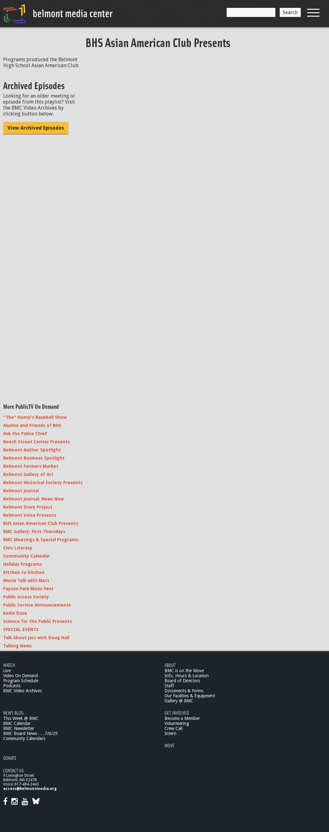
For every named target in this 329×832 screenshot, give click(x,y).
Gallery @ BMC (178, 700)
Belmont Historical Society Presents (43, 482)
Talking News (17, 645)
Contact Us (13, 770)
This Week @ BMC (21, 718)
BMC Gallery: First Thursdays (34, 531)
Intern (170, 733)
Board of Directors (182, 680)
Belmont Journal (21, 490)
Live (7, 670)
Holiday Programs (22, 564)
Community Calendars (24, 738)
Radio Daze (15, 613)
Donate (10, 758)
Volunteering (176, 723)
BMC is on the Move (184, 670)
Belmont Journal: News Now (33, 498)
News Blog (13, 713)
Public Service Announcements (37, 605)
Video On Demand (20, 675)
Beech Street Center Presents (36, 441)
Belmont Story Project (27, 507)
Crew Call (173, 728)
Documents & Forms (183, 690)
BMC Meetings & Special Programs (40, 539)
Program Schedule (20, 680)
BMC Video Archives (22, 690)
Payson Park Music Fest (28, 588)
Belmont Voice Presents (29, 515)
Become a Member (182, 718)
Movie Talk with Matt (26, 580)
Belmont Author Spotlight (32, 449)
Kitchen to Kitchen (24, 572)
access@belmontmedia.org (30, 788)
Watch (9, 665)
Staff (169, 685)
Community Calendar (26, 556)
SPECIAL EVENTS (21, 629)
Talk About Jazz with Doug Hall (36, 637)
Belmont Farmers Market (30, 466)
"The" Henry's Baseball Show (35, 417)
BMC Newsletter (18, 728)
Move (169, 745)
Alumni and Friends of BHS (32, 425)
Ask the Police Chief (25, 433)
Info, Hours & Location (186, 675)
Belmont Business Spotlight (34, 458)
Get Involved (176, 713)
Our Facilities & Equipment (189, 695)
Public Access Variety (26, 596)
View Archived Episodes (36, 128)
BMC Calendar (17, 723)
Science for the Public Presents (37, 621)
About (170, 665)
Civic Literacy (17, 547)
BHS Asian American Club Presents (40, 523)
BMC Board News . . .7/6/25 (30, 733)
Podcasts (11, 685)
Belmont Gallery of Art (28, 474)
